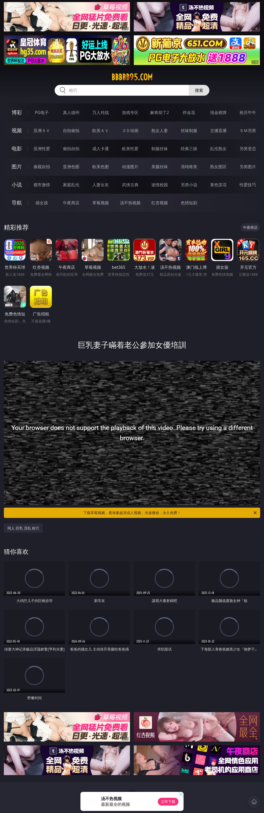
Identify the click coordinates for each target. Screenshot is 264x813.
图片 (17, 166)
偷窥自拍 (42, 166)
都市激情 (42, 185)
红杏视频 (159, 203)
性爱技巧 (248, 185)
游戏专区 (130, 112)
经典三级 (189, 148)
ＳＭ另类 (248, 130)
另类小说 (189, 185)
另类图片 (248, 166)
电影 (17, 148)
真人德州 (71, 112)
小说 (17, 184)
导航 (17, 202)
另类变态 (248, 148)
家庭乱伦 (71, 185)
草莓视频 (100, 203)
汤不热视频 (130, 203)
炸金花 (189, 112)
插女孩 (42, 203)
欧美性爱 (130, 148)
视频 (17, 130)
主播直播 (218, 130)
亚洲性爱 (42, 148)
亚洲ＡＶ (42, 130)
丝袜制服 (189, 130)
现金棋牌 (218, 112)
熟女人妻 (159, 130)
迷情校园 (159, 185)
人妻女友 (100, 185)
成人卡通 (100, 148)
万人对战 (100, 112)
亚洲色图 (71, 166)
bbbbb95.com (132, 77)
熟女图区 (218, 166)
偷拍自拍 (71, 148)
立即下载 (168, 801)
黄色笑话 (218, 185)
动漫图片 (130, 166)
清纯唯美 (189, 166)
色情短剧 (189, 203)
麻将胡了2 (159, 112)
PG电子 (41, 112)
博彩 (17, 112)
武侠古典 (130, 185)
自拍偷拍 (71, 130)
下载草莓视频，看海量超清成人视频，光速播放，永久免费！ (170, 513)
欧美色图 (100, 166)
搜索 (199, 90)
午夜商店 (71, 203)
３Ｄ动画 (130, 130)
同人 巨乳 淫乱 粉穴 (23, 528)
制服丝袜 (159, 148)
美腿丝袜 (159, 166)
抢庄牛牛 (248, 112)
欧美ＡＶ (100, 130)
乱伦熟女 (218, 148)
